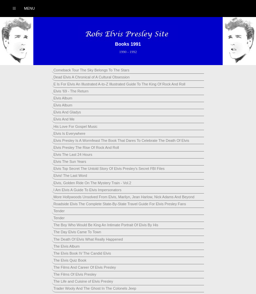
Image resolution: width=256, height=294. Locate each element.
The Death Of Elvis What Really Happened (88, 239)
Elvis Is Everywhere (69, 133)
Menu (20, 8)
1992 (133, 52)
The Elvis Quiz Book (69, 260)
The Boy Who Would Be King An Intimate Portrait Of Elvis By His (105, 225)
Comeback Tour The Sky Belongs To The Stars (91, 70)
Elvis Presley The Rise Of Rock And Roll (86, 147)
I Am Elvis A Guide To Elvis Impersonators (87, 190)
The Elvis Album (66, 246)
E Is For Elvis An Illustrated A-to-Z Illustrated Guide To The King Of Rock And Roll (119, 84)
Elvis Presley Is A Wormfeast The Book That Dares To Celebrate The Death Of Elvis (121, 140)
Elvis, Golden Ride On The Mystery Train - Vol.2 (92, 183)
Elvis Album (62, 98)
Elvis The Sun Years (69, 162)
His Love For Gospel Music (75, 126)
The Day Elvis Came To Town (77, 232)
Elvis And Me (64, 119)
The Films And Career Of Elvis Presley (84, 267)
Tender (59, 211)
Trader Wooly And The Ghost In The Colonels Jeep (94, 288)
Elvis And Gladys (67, 112)
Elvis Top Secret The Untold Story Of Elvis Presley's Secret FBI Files (109, 169)
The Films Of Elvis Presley (74, 274)
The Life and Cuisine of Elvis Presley (83, 281)
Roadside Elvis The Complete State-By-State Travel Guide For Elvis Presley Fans (119, 204)
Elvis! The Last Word (70, 176)
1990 (122, 52)
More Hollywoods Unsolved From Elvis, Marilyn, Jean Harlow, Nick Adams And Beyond (123, 197)
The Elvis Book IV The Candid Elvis (82, 253)
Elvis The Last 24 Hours (72, 155)
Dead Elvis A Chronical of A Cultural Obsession (91, 77)
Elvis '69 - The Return (70, 91)
